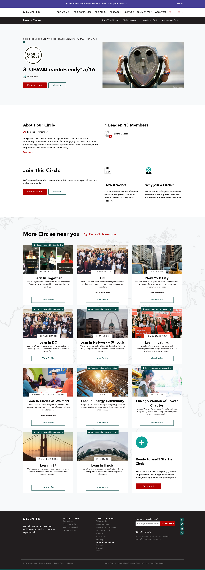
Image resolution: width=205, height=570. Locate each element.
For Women (63, 12)
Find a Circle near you (100, 235)
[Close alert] (179, 3)
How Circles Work (150, 20)
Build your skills (69, 524)
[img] (48, 259)
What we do (101, 521)
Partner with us (69, 531)
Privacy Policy (59, 563)
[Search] (170, 12)
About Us (160, 12)
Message (57, 85)
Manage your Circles (171, 20)
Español (99, 545)
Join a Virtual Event (111, 20)
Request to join (34, 85)
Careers (99, 534)
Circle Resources (131, 20)
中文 (98, 551)
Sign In (180, 12)
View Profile (48, 300)
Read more (28, 152)
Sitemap (70, 563)
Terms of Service (45, 563)
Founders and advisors (106, 528)
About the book (103, 531)
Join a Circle (68, 521)
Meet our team (102, 524)
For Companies (83, 12)
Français (99, 548)
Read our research (70, 528)
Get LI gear (101, 540)
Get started (148, 486)
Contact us (101, 537)
